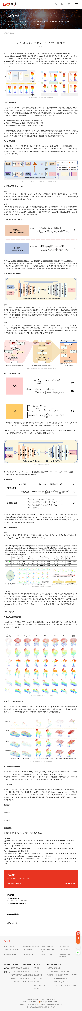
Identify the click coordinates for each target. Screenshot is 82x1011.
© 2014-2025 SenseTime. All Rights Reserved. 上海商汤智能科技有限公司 (41, 1004)
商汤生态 (36, 982)
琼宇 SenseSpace (64, 946)
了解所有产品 (70, 884)
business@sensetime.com (17, 903)
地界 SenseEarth (28, 949)
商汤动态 (50, 975)
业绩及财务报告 (28, 975)
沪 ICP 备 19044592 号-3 (30, 1002)
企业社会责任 (38, 975)
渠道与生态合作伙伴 (40, 985)
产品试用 (57, 968)
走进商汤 (50, 968)
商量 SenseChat (9, 946)
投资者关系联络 (28, 982)
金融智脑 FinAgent (47, 954)
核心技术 (7, 964)
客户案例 (7, 968)
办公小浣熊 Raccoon (10, 954)
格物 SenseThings (28, 954)
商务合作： (61, 971)
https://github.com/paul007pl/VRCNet (16, 823)
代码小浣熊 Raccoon (47, 946)
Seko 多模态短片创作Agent (31, 946)
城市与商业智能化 (16, 975)
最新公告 (26, 971)
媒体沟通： (63, 982)
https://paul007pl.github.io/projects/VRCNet (18, 807)
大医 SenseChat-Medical (11, 949)
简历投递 (50, 971)
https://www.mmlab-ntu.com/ (13, 830)
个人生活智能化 (16, 982)
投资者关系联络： (65, 985)
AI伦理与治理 (38, 978)
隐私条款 (35, 999)
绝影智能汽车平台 (16, 978)
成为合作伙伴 (12, 923)
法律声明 (29, 999)
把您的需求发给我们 (14, 884)
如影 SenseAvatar (65, 949)
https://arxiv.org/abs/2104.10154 (14, 815)
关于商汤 (36, 968)
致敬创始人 (37, 971)
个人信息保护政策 (44, 999)
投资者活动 (26, 978)
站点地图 (52, 999)
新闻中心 (7, 972)
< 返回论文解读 (9, 33)
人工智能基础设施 (16, 971)
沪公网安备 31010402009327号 (49, 1002)
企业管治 (26, 968)
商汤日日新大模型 (16, 968)
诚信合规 (36, 988)
